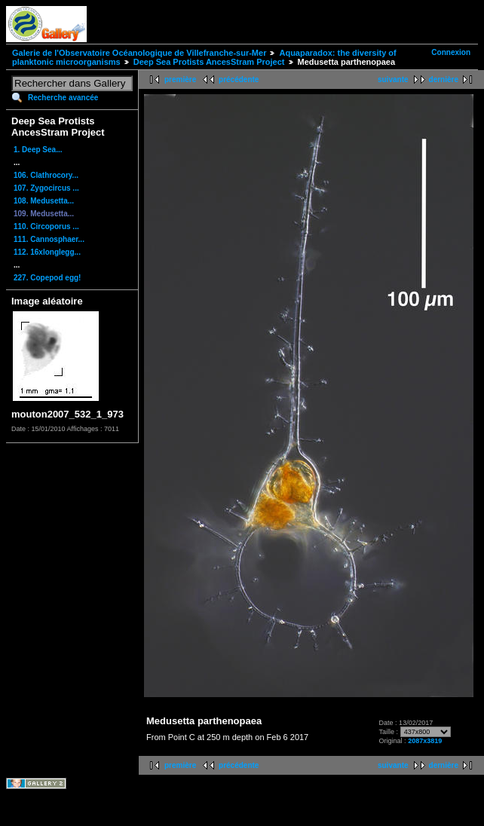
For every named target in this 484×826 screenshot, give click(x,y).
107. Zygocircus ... (46, 188)
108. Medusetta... (44, 201)
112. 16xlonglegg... (47, 252)
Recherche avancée (63, 97)
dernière (443, 79)
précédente (239, 79)
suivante (393, 79)
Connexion (450, 52)
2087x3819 (425, 741)
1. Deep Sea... (38, 149)
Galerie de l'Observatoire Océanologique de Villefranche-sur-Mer (139, 52)
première (180, 79)
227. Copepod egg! (47, 278)
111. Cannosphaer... (49, 239)
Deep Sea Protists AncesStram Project (209, 61)
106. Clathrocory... (46, 175)
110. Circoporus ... (46, 226)
